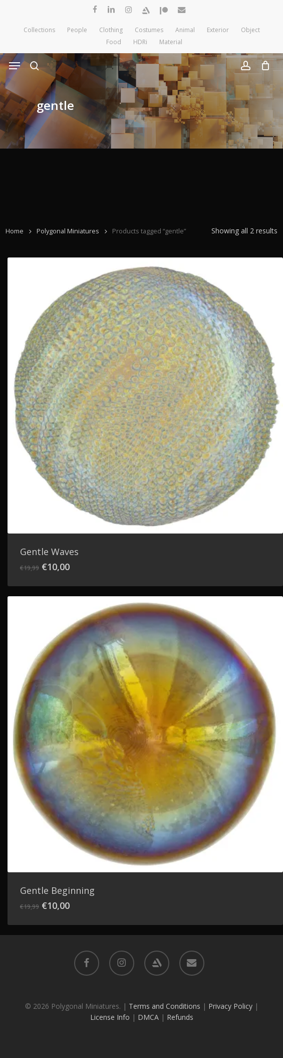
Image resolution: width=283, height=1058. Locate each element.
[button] (14, 66)
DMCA (148, 1017)
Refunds (180, 1017)
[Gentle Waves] (145, 395)
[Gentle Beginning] (145, 734)
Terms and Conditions (164, 1006)
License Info (110, 1017)
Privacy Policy (230, 1006)
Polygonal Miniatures (68, 230)
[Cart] (262, 66)
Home (15, 230)
